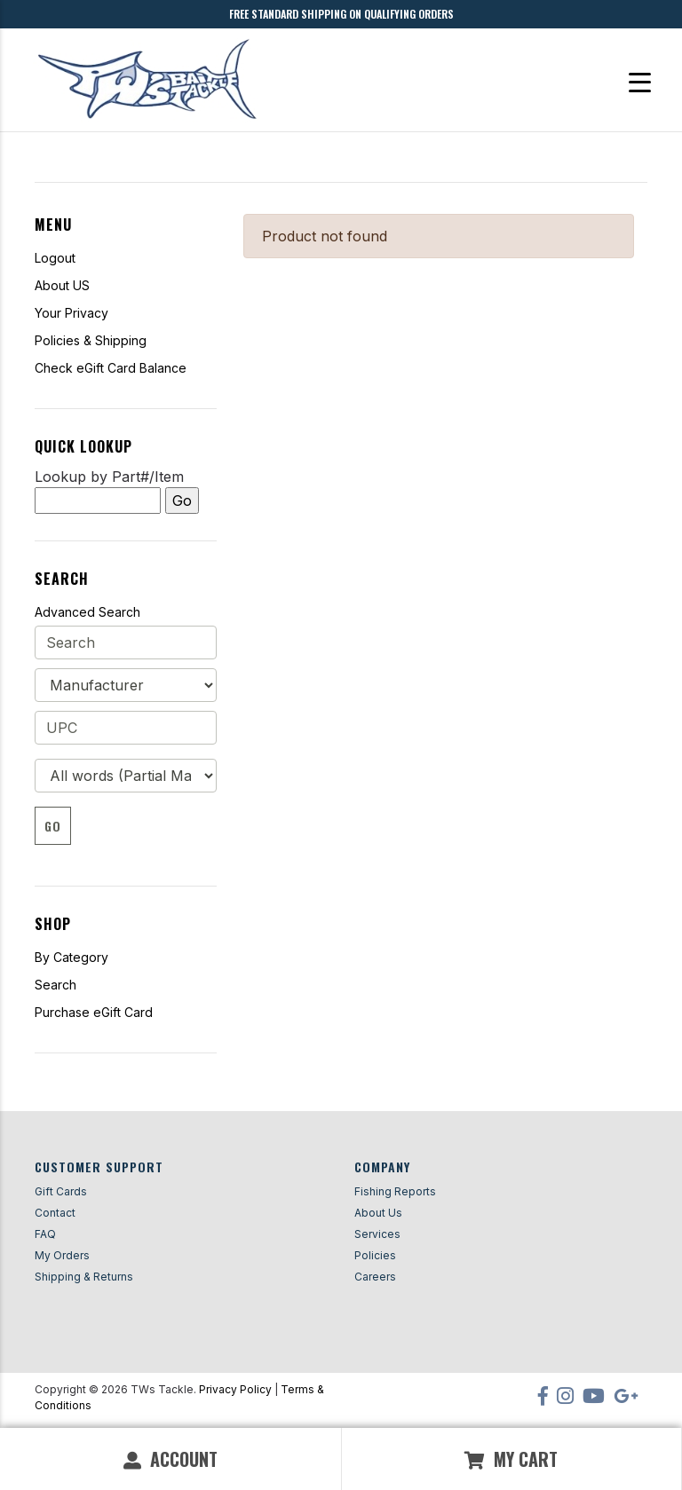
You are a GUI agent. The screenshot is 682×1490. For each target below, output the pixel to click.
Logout (55, 257)
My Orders (62, 1255)
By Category (71, 957)
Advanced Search (87, 611)
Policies (375, 1255)
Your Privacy (71, 312)
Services (377, 1234)
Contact (55, 1212)
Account (170, 1459)
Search (55, 984)
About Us (378, 1212)
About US (62, 285)
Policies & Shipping (91, 340)
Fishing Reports (395, 1191)
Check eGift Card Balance (110, 367)
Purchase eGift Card (94, 1012)
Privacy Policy (235, 1389)
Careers (375, 1276)
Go (52, 825)
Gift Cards (61, 1191)
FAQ (45, 1234)
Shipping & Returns (84, 1276)
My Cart (511, 1459)
